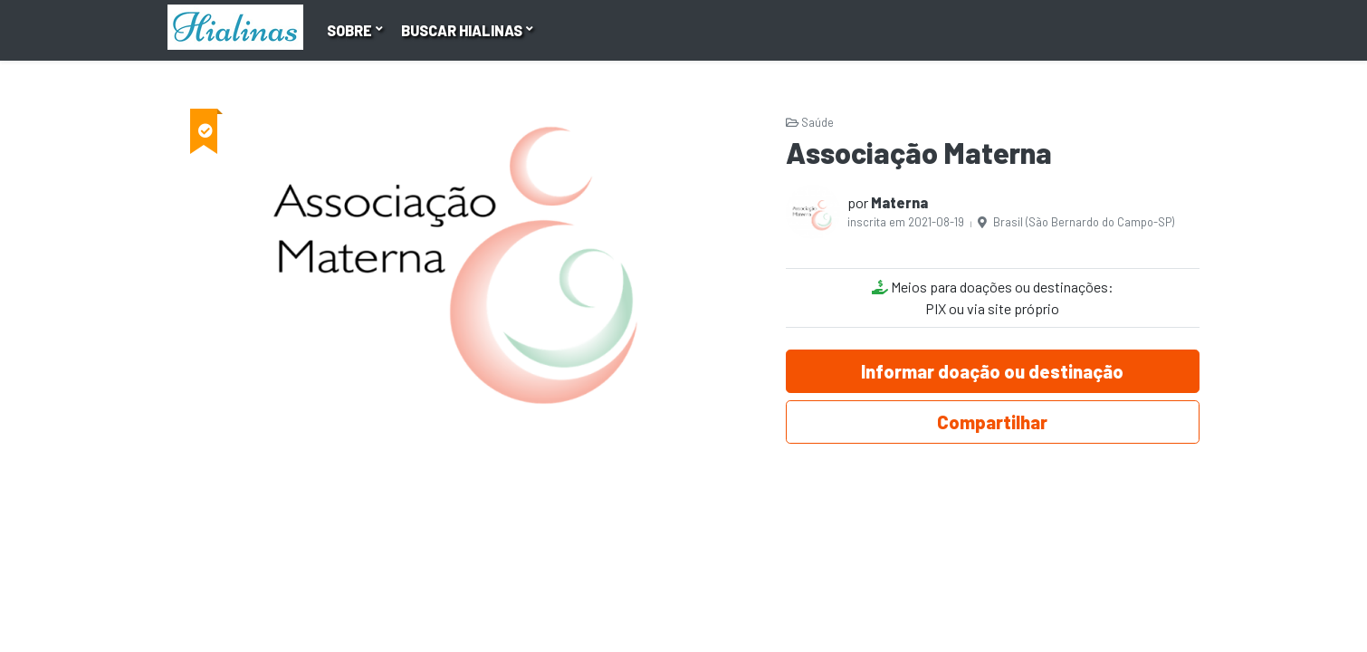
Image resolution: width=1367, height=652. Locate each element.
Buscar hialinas (463, 30)
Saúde (810, 122)
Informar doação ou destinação (992, 371)
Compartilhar (992, 422)
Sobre (351, 30)
